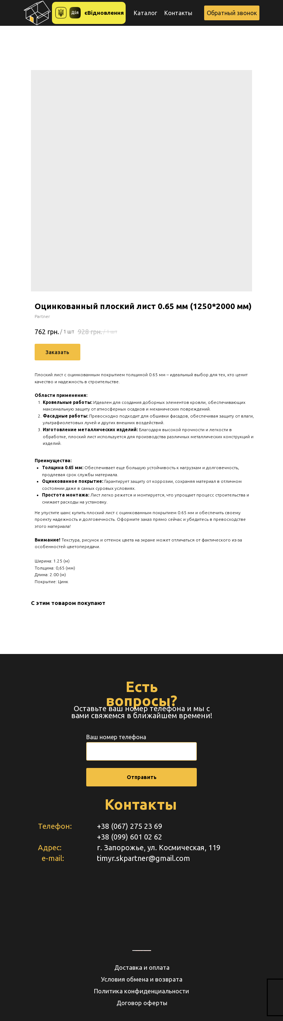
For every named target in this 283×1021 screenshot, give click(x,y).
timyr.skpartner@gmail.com (143, 858)
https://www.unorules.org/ (147, 950)
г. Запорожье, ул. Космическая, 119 (158, 847)
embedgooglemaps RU (139, 950)
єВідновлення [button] (104, 13)
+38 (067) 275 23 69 (129, 826)
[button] (231, 13)
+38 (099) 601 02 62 (129, 837)
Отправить (142, 777)
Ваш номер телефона (116, 737)
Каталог (145, 13)
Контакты (178, 13)
